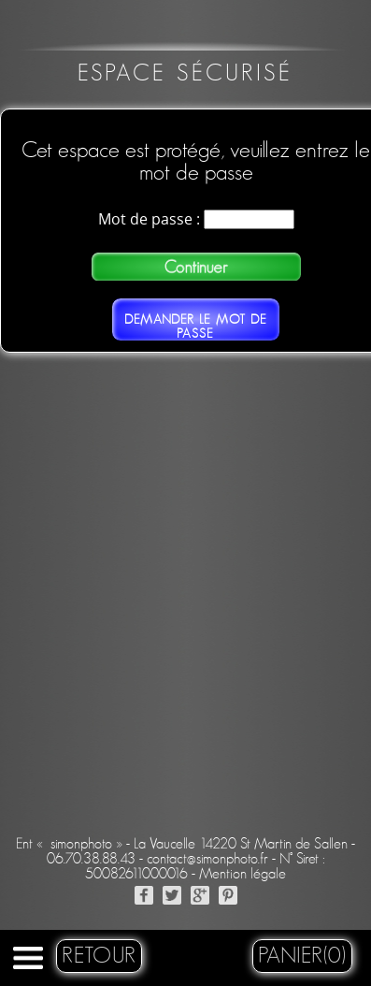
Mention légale (242, 873)
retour (99, 956)
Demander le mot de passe (195, 326)
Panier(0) (302, 956)
